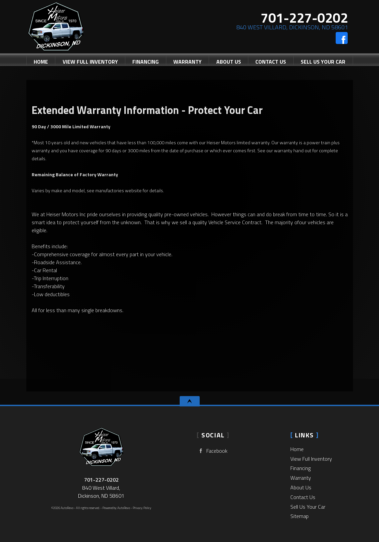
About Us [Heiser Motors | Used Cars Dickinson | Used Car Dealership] (228, 62)
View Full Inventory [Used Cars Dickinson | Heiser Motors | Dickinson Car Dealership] (90, 62)
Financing (300, 468)
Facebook (212, 451)
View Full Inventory (311, 459)
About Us (300, 487)
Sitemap (299, 516)
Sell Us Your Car (323, 62)
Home (297, 449)
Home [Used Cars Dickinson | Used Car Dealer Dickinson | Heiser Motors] (41, 62)
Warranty (300, 478)
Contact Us (302, 497)
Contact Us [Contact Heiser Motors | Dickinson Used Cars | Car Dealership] (270, 62)
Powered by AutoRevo (116, 507)
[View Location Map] (290, 27)
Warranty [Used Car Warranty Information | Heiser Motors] (187, 62)
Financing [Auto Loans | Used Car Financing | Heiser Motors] (145, 62)
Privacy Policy (142, 507)
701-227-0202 (101, 480)
